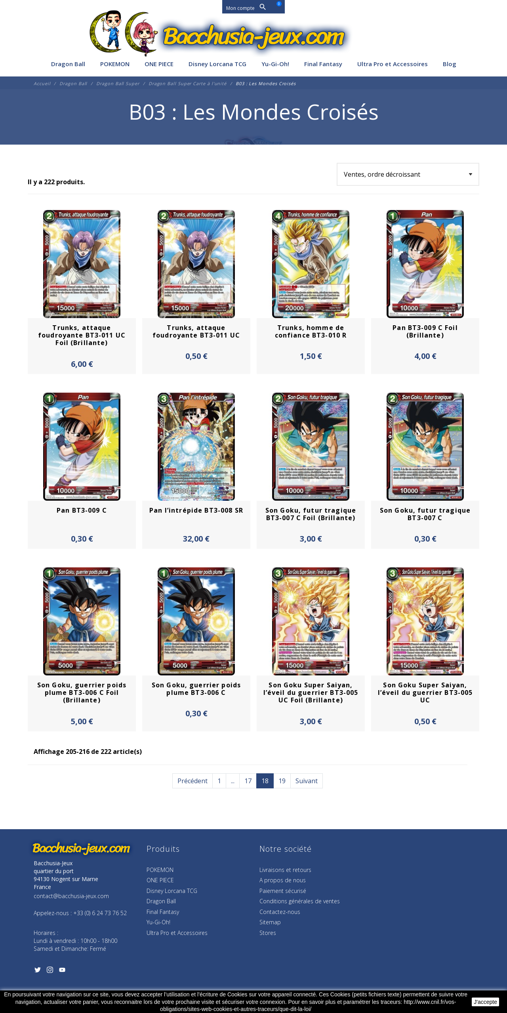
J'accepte (485, 1002)
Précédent (192, 780)
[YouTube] (62, 971)
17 (248, 780)
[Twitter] (37, 971)
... (232, 780)
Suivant (306, 780)
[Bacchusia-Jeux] (253, 36)
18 (265, 780)
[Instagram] (49, 971)
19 (282, 780)
